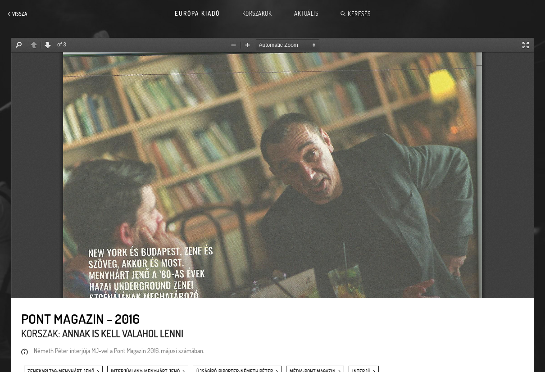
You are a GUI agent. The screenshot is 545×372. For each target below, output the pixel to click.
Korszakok (257, 13)
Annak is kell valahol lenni (122, 333)
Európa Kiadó (197, 13)
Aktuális (306, 13)
